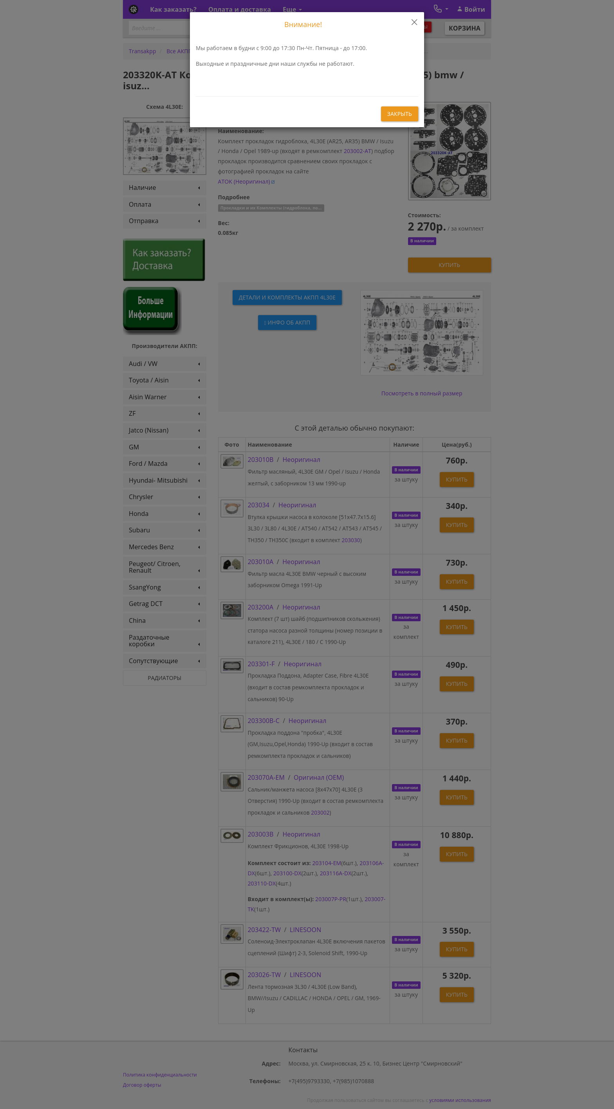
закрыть (399, 113)
